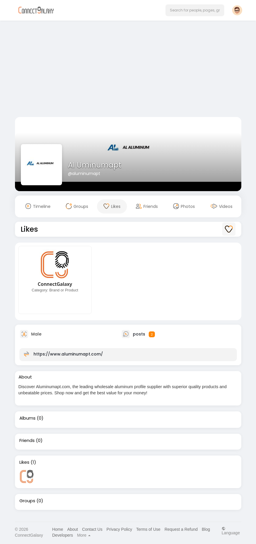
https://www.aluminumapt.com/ (68, 354)
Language (231, 531)
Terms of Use (148, 529)
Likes (24, 462)
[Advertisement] (128, 70)
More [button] (84, 535)
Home (57, 529)
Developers (62, 535)
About (72, 529)
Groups (27, 500)
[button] (194, 10)
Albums (27, 418)
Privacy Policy (119, 529)
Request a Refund (181, 529)
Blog (206, 529)
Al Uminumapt (94, 165)
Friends (27, 440)
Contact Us (92, 529)
